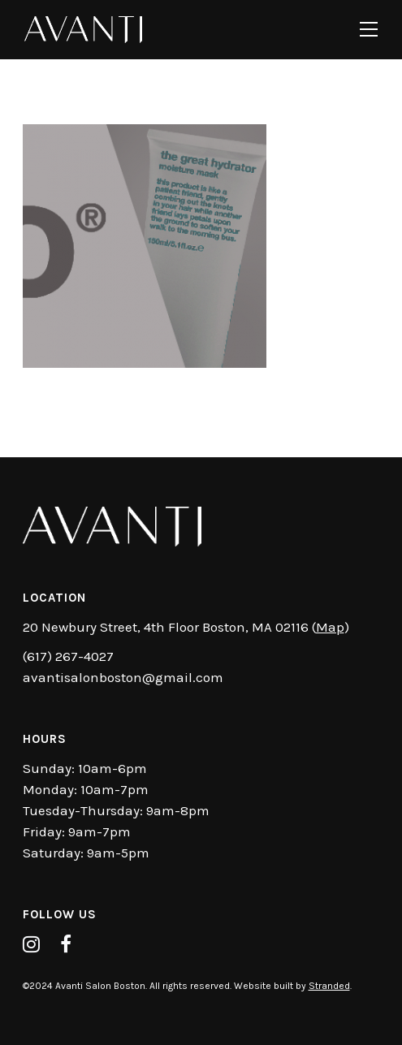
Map (330, 627)
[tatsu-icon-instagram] (35, 944)
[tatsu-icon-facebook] (70, 944)
